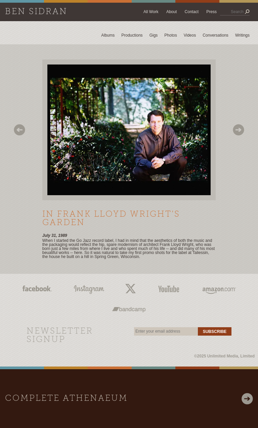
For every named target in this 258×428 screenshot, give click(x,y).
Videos (190, 35)
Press (211, 11)
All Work (150, 11)
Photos (170, 35)
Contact (192, 11)
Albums (108, 35)
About (171, 11)
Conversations (215, 35)
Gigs (153, 35)
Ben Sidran (36, 12)
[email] (166, 331)
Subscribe (215, 331)
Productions (131, 35)
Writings (242, 35)
